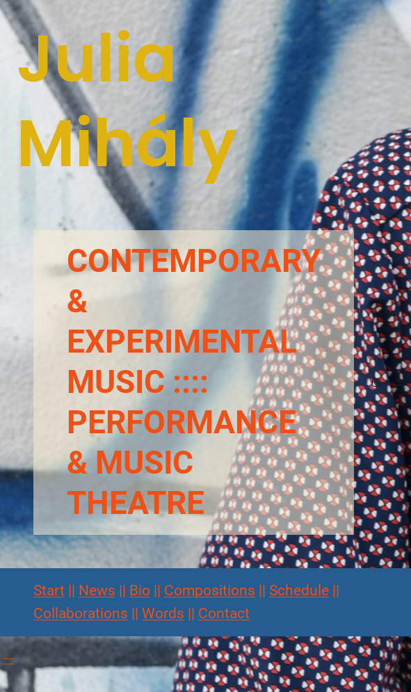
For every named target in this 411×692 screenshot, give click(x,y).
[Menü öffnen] (401, 382)
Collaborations (80, 613)
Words (163, 613)
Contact (224, 613)
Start (49, 590)
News (97, 590)
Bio (139, 590)
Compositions (209, 590)
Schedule (299, 590)
